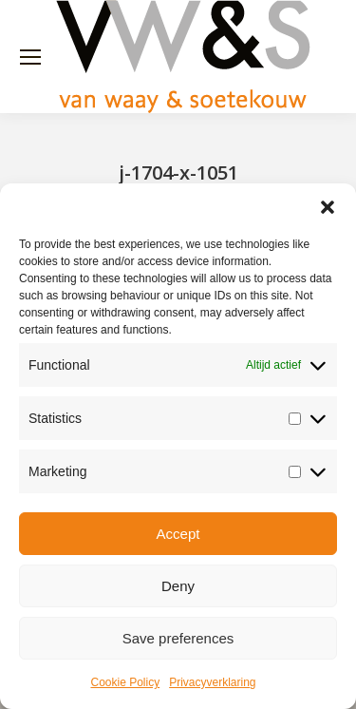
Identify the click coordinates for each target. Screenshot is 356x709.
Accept (178, 534)
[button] (327, 207)
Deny (178, 586)
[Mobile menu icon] (30, 57)
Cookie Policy (124, 682)
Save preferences (178, 638)
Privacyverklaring (212, 682)
